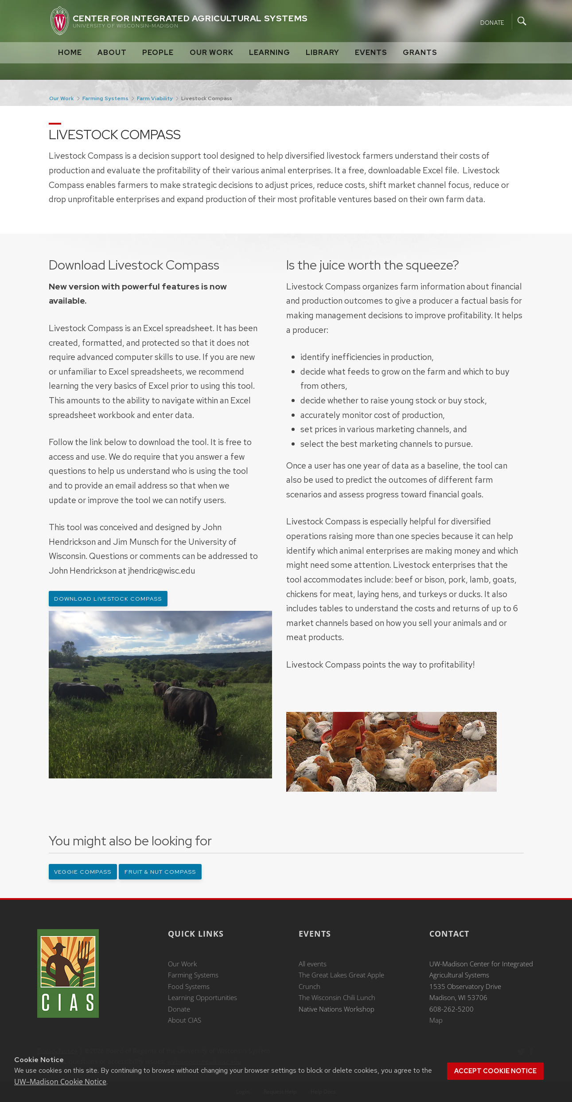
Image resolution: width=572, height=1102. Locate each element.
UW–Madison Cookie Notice (60, 1081)
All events (313, 963)
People (158, 52)
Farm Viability (155, 98)
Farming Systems (105, 98)
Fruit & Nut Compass (160, 871)
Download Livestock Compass (108, 598)
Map (436, 1020)
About (112, 52)
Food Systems (189, 986)
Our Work (211, 52)
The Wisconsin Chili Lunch (337, 997)
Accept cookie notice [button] (495, 1071)
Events (371, 52)
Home (70, 52)
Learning (269, 52)
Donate (492, 22)
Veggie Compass (82, 871)
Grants (420, 52)
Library (322, 52)
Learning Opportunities (202, 997)
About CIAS (184, 1020)
